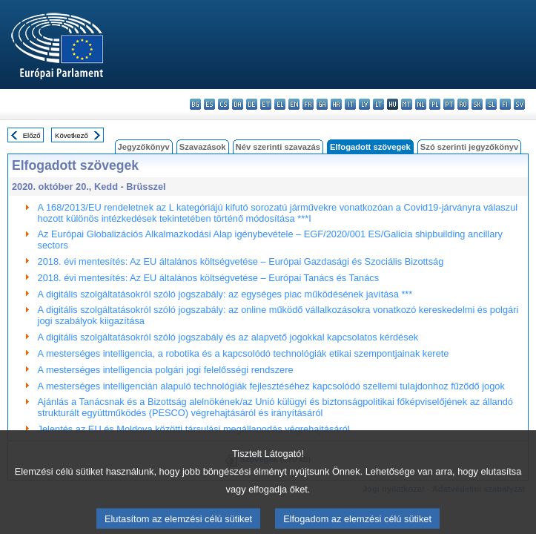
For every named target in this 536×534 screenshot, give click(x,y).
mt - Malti (406, 104)
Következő (71, 135)
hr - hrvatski (336, 104)
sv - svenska (519, 104)
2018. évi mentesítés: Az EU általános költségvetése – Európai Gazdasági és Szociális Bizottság (241, 261)
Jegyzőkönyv (144, 146)
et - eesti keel (265, 104)
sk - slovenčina (477, 104)
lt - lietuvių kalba (378, 104)
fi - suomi (505, 104)
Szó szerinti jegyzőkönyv (469, 146)
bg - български (195, 104)
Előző (32, 135)
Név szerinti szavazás (278, 146)
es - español (209, 104)
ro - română (463, 104)
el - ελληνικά (279, 104)
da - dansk (237, 104)
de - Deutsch (251, 104)
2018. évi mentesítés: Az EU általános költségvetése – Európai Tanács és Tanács (209, 277)
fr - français (308, 104)
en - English (294, 104)
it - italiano (350, 104)
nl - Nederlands (420, 104)
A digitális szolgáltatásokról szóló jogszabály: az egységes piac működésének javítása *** (225, 294)
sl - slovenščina (491, 104)
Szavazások (202, 146)
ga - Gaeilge (322, 104)
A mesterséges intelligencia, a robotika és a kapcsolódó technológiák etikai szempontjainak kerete (243, 353)
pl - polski (434, 104)
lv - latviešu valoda (364, 104)
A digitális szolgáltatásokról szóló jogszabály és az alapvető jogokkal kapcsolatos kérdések (228, 337)
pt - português (448, 104)
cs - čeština (223, 104)
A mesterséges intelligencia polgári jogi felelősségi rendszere (166, 369)
